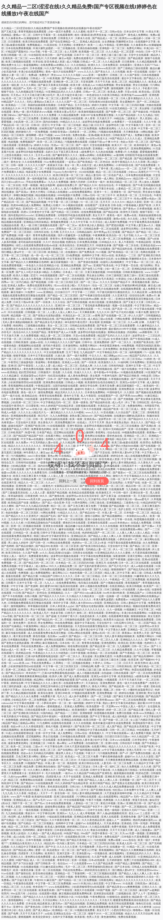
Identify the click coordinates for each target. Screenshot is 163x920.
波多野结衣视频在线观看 (98, 425)
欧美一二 (93, 45)
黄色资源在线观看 (57, 786)
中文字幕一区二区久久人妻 (103, 639)
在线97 (153, 71)
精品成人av (17, 589)
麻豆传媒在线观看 (16, 633)
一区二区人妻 (56, 729)
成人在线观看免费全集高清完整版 (47, 633)
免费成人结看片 (52, 205)
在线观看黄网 (65, 35)
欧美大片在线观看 (150, 489)
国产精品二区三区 (140, 546)
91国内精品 (47, 713)
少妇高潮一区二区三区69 (62, 760)
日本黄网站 (17, 399)
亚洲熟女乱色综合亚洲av (20, 329)
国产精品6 (75, 636)
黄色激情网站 (109, 917)
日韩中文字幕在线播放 (53, 532)
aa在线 (48, 913)
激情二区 (82, 613)
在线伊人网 (85, 907)
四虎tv (24, 212)
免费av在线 (130, 215)
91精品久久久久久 (68, 512)
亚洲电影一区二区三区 (112, 48)
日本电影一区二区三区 (137, 512)
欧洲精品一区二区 (62, 910)
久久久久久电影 (72, 75)
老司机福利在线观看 (30, 242)
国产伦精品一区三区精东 (65, 212)
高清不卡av (56, 208)
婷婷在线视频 (81, 716)
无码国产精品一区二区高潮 (73, 770)
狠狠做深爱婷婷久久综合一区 (142, 876)
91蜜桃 (6, 699)
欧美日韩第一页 (92, 719)
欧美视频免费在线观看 (106, 907)
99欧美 (51, 743)
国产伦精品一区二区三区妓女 (74, 766)
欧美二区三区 (120, 81)
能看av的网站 (87, 155)
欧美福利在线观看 (42, 796)
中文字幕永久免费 (115, 629)
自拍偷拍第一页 (127, 496)
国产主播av (148, 526)
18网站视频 (147, 131)
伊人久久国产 (136, 315)
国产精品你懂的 (25, 546)
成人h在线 (19, 836)
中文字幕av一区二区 (69, 699)
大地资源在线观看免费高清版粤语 (25, 579)
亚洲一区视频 (79, 860)
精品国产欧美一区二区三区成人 (121, 409)
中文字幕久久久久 (149, 369)
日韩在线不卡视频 (130, 743)
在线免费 (18, 763)
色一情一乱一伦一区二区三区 (48, 255)
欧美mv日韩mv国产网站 (117, 669)
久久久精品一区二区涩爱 (120, 51)
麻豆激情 (40, 816)
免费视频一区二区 (11, 562)
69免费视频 (128, 345)
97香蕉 (5, 683)
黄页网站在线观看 (15, 178)
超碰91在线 (134, 559)
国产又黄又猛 (109, 496)
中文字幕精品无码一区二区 (112, 352)
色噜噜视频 (12, 719)
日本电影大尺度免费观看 (135, 836)
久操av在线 (143, 589)
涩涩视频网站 (34, 736)
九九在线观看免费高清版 (48, 339)
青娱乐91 (30, 813)
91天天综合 (96, 222)
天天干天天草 (97, 422)
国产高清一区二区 (122, 309)
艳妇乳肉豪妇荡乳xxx (145, 820)
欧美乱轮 (123, 643)
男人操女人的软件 (18, 542)
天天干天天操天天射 (130, 679)
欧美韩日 (50, 853)
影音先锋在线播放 (43, 873)
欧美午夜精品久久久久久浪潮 (129, 162)
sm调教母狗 (146, 332)
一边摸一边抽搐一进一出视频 (65, 88)
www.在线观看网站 (60, 886)
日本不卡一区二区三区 (87, 55)
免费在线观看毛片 (83, 58)
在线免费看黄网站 (66, 582)
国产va (53, 699)
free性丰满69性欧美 (114, 592)
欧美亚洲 (133, 659)
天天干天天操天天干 (32, 913)
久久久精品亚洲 (25, 876)
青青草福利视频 (55, 359)
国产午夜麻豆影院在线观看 (95, 295)
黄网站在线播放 (117, 332)
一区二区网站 (89, 131)
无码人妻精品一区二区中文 (73, 790)
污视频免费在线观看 (76, 141)
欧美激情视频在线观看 (91, 111)
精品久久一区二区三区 (31, 482)
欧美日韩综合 (13, 552)
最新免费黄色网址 (18, 743)
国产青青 (31, 469)
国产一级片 (82, 145)
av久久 (43, 552)
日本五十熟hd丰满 (23, 302)
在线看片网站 (99, 746)
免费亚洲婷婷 (97, 709)
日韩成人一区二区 (90, 61)
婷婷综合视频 (127, 693)
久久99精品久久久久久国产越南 (63, 342)
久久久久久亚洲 (127, 128)
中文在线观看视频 (74, 800)
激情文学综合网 (89, 385)
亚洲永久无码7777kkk (146, 65)
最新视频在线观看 (124, 773)
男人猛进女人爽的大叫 (78, 158)
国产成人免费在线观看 (77, 676)
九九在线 (67, 298)
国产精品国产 (153, 696)
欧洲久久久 (94, 65)
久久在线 (67, 372)
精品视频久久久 (138, 81)
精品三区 (13, 780)
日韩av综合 (116, 31)
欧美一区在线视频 (137, 71)
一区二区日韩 (152, 679)
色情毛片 (154, 683)
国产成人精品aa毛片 (141, 449)
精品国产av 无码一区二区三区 (30, 88)
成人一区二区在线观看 (43, 860)
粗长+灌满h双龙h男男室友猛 (90, 35)
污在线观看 (100, 840)
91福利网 (123, 362)
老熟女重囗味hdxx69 (81, 415)
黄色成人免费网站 (138, 35)
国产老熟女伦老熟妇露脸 (47, 315)
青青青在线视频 (91, 643)
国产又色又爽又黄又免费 (82, 506)
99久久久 (28, 155)
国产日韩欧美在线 (79, 218)
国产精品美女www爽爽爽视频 (124, 886)
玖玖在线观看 (16, 312)
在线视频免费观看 (131, 288)
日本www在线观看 (120, 739)
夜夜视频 (67, 138)
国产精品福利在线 (122, 248)
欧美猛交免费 (128, 349)
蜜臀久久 (86, 686)
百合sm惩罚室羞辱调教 (48, 138)
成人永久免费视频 (31, 278)
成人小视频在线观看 (88, 673)
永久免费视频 (151, 542)
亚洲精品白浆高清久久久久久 (26, 843)
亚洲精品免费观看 (45, 215)
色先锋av (52, 636)
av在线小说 (36, 409)
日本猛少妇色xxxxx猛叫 (15, 68)
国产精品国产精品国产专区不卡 (85, 806)
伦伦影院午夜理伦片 (13, 405)
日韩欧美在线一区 (76, 639)
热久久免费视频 (130, 766)
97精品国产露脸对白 (17, 51)
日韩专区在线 (42, 232)
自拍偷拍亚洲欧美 (81, 288)
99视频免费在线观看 (133, 432)
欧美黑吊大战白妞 (114, 619)
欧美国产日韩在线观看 (79, 178)
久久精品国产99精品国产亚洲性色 (102, 208)
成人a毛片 (118, 402)
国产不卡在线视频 (12, 596)
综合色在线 (28, 689)
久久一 (69, 592)
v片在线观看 (128, 589)
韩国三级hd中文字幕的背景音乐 (52, 536)
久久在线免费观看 (32, 162)
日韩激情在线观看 (107, 389)
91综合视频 (82, 897)
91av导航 (35, 51)
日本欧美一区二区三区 (84, 98)
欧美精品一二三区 (16, 105)
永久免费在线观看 (31, 309)
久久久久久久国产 (35, 165)
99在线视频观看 (49, 275)
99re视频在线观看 (102, 218)
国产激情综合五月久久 (45, 529)
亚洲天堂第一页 (66, 853)
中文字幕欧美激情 (18, 739)
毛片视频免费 (87, 846)
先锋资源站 (9, 319)
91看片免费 (142, 312)
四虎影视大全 (54, 776)
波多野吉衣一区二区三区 (112, 419)
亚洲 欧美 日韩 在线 (110, 205)
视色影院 (72, 763)
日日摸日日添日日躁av (117, 736)
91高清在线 (51, 45)
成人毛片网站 (16, 709)
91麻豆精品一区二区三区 (124, 626)
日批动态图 (8, 389)
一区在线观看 (134, 121)
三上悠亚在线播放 (11, 155)
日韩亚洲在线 (124, 666)
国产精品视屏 (136, 58)
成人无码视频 (31, 686)
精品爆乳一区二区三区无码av (126, 359)
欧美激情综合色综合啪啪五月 (102, 382)
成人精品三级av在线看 (101, 319)
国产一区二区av (69, 225)
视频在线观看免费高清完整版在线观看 (24, 295)
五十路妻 (30, 619)
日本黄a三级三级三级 (89, 669)
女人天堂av (30, 158)
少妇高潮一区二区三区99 (27, 121)
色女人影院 (25, 910)
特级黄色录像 (104, 245)
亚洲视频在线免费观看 (147, 248)
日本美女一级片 (96, 182)
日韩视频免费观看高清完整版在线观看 (30, 603)
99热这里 (146, 375)
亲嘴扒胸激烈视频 (23, 195)
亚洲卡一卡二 (102, 192)
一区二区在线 (13, 185)
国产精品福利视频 (36, 202)
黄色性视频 (39, 636)
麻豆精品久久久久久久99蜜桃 (67, 412)
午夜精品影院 (144, 242)
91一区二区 (150, 750)
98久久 (44, 496)
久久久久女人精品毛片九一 (33, 412)
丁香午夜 (103, 168)
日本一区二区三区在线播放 (117, 576)
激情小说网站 (93, 516)
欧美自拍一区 (114, 235)
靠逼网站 (40, 362)
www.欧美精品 (9, 372)
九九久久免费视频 (58, 182)
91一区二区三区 (90, 202)
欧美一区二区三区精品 (50, 141)
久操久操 (60, 355)
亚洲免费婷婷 (102, 342)
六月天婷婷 (51, 58)
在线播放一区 (118, 846)
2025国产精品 (13, 208)
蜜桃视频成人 (55, 706)
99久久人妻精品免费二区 (63, 566)
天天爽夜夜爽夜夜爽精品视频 (31, 676)
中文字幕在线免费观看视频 (96, 556)
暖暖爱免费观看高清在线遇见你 (131, 900)
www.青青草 (63, 288)
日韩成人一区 (38, 78)
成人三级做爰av (144, 830)
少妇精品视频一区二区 (24, 466)
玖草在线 (38, 61)
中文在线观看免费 (54, 352)
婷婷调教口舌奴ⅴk (77, 826)
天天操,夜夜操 (112, 823)
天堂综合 (48, 278)
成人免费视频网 (71, 399)
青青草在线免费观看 (51, 395)
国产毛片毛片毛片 (119, 566)
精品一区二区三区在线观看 (111, 172)
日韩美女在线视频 (83, 552)
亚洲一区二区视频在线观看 (26, 526)
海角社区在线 (144, 903)
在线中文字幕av (11, 689)
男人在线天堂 (84, 165)
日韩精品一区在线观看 (43, 739)
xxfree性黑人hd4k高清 (95, 108)
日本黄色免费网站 (95, 392)
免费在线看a (79, 135)
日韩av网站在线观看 (79, 633)
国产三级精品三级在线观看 (133, 68)
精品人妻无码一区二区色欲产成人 (105, 175)
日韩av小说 (89, 699)
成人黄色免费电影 (78, 375)
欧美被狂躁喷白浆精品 (119, 606)
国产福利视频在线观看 (88, 750)
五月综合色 (145, 195)
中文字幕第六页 (135, 125)
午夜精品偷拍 (125, 469)
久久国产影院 (132, 75)
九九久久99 (103, 312)
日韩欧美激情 (21, 342)
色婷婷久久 (151, 643)
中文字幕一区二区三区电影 (66, 125)
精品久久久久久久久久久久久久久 (135, 880)
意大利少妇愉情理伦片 (62, 659)
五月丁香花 (72, 352)
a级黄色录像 (142, 676)
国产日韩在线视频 (77, 302)
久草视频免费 (89, 786)
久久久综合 (59, 302)
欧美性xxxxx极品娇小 (131, 38)
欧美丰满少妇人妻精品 (92, 225)
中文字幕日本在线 (104, 188)
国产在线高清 (21, 248)
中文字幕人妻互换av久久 (140, 225)
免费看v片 (121, 151)
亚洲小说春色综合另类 (98, 519)
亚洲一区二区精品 (16, 669)
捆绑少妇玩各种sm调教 (86, 298)
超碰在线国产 (16, 425)
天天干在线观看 (72, 776)
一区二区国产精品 (146, 623)
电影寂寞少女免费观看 (39, 172)
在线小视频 (31, 596)
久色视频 (133, 151)
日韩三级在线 (97, 502)
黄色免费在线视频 (33, 369)
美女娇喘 (144, 108)
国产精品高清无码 (19, 529)
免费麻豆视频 (143, 135)
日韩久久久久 (150, 886)
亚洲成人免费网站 (74, 706)
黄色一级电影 (112, 810)
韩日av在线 (108, 255)
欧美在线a (145, 91)
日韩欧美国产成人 (123, 135)
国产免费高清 (87, 252)
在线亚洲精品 (117, 586)
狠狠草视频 (20, 355)
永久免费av (22, 442)
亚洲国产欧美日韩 (35, 425)
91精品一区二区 (136, 846)
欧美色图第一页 (95, 706)
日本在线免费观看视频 (19, 48)
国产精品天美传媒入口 (79, 840)
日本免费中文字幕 (134, 790)
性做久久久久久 (83, 372)
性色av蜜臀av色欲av (145, 198)
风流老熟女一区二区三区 (61, 850)
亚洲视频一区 (26, 379)
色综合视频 (58, 242)
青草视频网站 (69, 238)
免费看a (6, 880)
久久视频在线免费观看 (147, 469)
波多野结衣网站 (130, 228)
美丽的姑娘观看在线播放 (42, 105)
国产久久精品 (102, 569)
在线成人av (88, 85)
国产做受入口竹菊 (92, 268)
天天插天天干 (105, 118)
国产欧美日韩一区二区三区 (29, 616)
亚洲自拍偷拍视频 (87, 48)
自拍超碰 (106, 673)
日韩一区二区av (140, 646)
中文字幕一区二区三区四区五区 (61, 666)
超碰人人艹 (113, 820)
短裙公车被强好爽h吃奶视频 (130, 285)
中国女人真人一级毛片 (14, 556)
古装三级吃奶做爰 (11, 686)
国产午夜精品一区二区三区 (135, 653)
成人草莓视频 (88, 813)
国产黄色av (129, 208)
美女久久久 (137, 422)
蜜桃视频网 (25, 917)
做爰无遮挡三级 (72, 589)
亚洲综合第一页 (139, 492)
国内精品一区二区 (32, 168)
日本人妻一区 (100, 766)
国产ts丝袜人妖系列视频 (146, 479)
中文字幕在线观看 (144, 309)
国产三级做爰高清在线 (15, 492)
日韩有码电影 (116, 365)
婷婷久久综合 (42, 145)
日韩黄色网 (100, 329)
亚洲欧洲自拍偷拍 (45, 766)
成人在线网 (115, 856)
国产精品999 (42, 546)
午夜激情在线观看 (23, 883)
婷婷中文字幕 (94, 703)
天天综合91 (84, 285)
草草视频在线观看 (38, 606)
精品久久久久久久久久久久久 (25, 445)
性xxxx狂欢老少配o (65, 285)
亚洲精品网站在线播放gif (145, 596)
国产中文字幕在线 (100, 716)
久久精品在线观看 (99, 826)
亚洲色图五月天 (86, 245)
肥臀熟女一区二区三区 (69, 228)
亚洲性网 (21, 486)
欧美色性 (106, 135)
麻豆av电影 (65, 58)
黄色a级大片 (150, 188)
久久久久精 (100, 365)
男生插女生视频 (152, 192)
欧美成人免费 (116, 91)
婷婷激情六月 (24, 131)
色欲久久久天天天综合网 (139, 913)
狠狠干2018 (95, 913)
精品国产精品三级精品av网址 (19, 723)
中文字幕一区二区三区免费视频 (53, 883)
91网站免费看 (48, 512)
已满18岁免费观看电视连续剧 (42, 656)
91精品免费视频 (105, 85)
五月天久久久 (67, 232)
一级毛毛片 (111, 148)
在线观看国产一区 (108, 395)
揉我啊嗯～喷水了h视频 (39, 135)
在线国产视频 (15, 569)
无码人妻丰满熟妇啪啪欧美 (18, 322)
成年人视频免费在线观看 (79, 309)
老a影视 (34, 532)
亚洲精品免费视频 (71, 265)
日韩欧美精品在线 (44, 319)
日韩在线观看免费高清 (43, 519)
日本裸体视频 (145, 208)
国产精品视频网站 (112, 516)
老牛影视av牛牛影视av (107, 372)
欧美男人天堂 (142, 633)
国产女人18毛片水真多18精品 (33, 272)
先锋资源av (7, 422)
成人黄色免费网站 (103, 165)
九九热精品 (132, 489)
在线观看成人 (95, 823)
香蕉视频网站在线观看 (21, 385)
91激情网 (70, 729)
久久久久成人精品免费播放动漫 (117, 786)
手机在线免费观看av (32, 646)
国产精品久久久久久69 (52, 596)
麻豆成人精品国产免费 (97, 88)
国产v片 (124, 753)
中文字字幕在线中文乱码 (99, 258)
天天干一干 (47, 793)
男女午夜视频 (38, 609)
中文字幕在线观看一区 (27, 703)
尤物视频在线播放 (33, 806)
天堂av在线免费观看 (84, 335)
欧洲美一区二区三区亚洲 (65, 546)
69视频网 (38, 298)
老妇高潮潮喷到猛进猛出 (22, 218)
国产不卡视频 (112, 806)
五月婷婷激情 (115, 860)
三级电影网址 (37, 776)
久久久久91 (118, 202)
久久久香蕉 (20, 793)
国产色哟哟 (8, 546)
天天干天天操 (103, 81)
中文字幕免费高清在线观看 (144, 222)
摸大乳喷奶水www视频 (39, 111)
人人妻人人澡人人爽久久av (62, 312)
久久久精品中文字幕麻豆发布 (27, 846)
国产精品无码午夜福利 (44, 716)
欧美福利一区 (151, 385)
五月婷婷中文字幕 (18, 519)
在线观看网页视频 (119, 616)
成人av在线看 (16, 659)
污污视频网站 (19, 456)
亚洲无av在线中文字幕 (133, 382)
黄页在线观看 (96, 613)
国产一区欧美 (43, 302)
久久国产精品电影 (125, 115)
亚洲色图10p (83, 853)
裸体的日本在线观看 (74, 522)
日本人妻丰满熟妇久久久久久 (137, 98)
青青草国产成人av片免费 (62, 332)
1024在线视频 (87, 172)
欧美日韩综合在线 (89, 763)
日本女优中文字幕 (134, 31)
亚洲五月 (101, 562)
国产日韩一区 (38, 542)
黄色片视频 (52, 726)
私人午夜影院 (127, 242)
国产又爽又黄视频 (148, 816)
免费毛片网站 (134, 48)
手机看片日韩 (150, 88)
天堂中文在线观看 (138, 55)
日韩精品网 (87, 666)
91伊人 (5, 399)
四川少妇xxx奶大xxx (13, 182)
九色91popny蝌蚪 (18, 776)
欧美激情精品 (126, 676)
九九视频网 (123, 646)
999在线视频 (114, 272)
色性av (65, 780)
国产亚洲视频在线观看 (78, 579)
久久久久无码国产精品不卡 (115, 282)
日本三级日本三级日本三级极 (110, 659)
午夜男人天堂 (85, 329)
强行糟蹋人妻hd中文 (13, 252)
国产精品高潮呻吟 (143, 656)
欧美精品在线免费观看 (53, 258)
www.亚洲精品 (45, 292)
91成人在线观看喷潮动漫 (20, 733)
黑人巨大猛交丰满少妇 (70, 95)
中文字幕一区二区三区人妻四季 (51, 98)
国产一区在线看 (30, 750)
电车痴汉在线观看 (88, 582)
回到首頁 (97, 481)
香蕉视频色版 (24, 489)
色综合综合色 (106, 185)
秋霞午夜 (30, 432)
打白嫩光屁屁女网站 (52, 866)
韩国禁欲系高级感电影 (95, 359)
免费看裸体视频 (64, 198)
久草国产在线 (133, 482)
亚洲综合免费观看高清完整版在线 (134, 298)
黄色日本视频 (108, 803)
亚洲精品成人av (22, 800)
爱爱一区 (40, 850)
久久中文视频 (142, 649)
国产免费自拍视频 (140, 753)
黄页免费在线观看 (130, 526)
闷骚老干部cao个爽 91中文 (104, 141)
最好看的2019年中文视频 (123, 329)
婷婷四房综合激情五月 (98, 870)
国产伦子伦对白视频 (123, 312)
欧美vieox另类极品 (144, 713)
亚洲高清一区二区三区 (15, 58)
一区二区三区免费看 (27, 118)
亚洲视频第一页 (17, 770)
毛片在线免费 (53, 773)
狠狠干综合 (8, 91)
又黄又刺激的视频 (95, 272)
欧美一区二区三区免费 (19, 98)
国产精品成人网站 (23, 850)
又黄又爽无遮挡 (151, 506)
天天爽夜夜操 (131, 131)
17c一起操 (148, 352)
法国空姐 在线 (44, 689)
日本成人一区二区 (73, 272)
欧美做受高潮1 (47, 890)
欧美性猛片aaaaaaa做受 (134, 95)
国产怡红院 (135, 192)
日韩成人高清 (72, 68)
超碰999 (79, 389)
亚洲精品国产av (136, 592)
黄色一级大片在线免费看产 (61, 71)
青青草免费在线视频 (44, 235)
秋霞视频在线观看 (144, 519)
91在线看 (128, 883)
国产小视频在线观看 (112, 582)
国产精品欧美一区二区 (122, 686)
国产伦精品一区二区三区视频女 (36, 823)
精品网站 (39, 679)
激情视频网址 (19, 606)
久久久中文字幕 (79, 222)
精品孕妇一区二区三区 (105, 158)
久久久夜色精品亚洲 (93, 820)
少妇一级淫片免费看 (60, 31)
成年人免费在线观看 (72, 549)
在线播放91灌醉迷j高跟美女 (130, 415)
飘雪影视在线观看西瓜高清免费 (73, 148)
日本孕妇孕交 (140, 739)
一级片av (68, 773)
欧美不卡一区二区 (97, 31)
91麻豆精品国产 (117, 35)
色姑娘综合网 (77, 509)
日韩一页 (38, 419)
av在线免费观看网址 (81, 192)
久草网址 (58, 663)
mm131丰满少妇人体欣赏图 (88, 883)
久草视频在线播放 (119, 379)
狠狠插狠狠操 (139, 616)
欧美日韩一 (49, 55)
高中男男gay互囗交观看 (107, 232)
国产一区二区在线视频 (72, 275)
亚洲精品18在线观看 (72, 118)
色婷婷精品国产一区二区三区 (99, 532)
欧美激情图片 (80, 709)
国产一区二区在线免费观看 (145, 673)
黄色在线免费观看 (53, 309)
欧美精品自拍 (30, 395)
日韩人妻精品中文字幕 (134, 603)
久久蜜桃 (101, 616)
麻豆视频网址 (117, 853)
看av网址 (62, 743)
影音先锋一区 (63, 793)
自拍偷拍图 (67, 389)
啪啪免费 (18, 619)
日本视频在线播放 (17, 639)
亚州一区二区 (153, 125)
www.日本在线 (62, 135)
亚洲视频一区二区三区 (114, 322)
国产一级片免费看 (77, 355)
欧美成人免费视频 (27, 128)
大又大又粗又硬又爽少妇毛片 (39, 95)
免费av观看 (114, 840)
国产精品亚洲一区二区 (103, 646)
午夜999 (38, 880)
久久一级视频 (115, 609)
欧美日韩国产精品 (100, 783)
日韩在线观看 (121, 673)
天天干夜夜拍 (46, 198)
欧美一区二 (107, 298)
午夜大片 (90, 753)
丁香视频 (103, 506)
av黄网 (96, 315)
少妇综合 (32, 893)
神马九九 (82, 499)
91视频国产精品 (34, 763)
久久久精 (146, 766)
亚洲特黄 (141, 693)
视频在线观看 (86, 238)
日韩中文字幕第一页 (44, 35)
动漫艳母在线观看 (61, 723)
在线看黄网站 (104, 155)
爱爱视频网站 (140, 319)
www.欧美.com (21, 663)
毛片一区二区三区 (75, 866)
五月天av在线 (43, 155)
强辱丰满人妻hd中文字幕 (126, 452)
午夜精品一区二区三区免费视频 (128, 579)
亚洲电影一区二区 (11, 810)
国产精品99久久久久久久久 (143, 419)
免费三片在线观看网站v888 (139, 860)
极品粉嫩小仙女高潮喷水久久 (82, 526)
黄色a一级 (19, 111)
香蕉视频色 (54, 362)
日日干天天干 (56, 836)
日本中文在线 (95, 810)
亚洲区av (62, 813)
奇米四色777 (33, 673)
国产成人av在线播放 (17, 78)
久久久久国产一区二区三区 (72, 101)
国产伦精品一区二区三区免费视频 (78, 880)
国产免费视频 (9, 235)
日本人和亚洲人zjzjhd (62, 606)
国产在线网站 (66, 750)
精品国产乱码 (48, 516)
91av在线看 (7, 873)
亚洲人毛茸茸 (134, 750)
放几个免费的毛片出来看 (78, 188)
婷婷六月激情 (100, 105)
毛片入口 (62, 696)
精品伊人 (156, 55)
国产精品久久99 (88, 185)
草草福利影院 (16, 496)
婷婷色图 (25, 719)
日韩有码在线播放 (26, 462)
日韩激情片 (45, 372)
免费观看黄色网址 (39, 556)
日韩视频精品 (153, 315)
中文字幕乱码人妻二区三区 (101, 509)
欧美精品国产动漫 (18, 502)
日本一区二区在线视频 (71, 519)
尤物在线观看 (153, 105)
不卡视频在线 (123, 185)
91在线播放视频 (30, 866)
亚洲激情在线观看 (97, 522)
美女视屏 (94, 322)
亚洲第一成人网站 (104, 178)
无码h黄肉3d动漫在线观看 (104, 101)
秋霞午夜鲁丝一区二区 (105, 833)
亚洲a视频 (93, 135)
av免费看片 (118, 121)
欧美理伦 (23, 609)
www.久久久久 (86, 71)
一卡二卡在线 (103, 309)
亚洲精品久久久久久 (132, 639)
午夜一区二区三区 (52, 51)
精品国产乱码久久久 (141, 355)
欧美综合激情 (46, 693)
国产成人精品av (42, 910)
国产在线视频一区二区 (114, 315)
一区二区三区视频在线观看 (102, 873)
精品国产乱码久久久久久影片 (114, 335)
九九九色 (7, 793)
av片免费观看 (76, 743)
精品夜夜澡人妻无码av (50, 903)
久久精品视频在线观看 (24, 693)
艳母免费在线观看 (21, 298)
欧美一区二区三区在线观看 (16, 349)
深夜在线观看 (41, 238)
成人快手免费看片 (79, 696)
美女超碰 (87, 656)
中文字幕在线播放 (32, 108)
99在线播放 (143, 729)
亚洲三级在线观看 (148, 275)
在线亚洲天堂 (9, 482)
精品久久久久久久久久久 (123, 746)
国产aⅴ (24, 409)
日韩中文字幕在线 (100, 770)
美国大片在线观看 (84, 890)
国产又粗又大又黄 (133, 302)
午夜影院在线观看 (55, 168)
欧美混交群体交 (42, 917)
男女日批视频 (141, 85)
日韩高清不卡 (129, 466)
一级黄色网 (65, 716)
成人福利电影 (120, 716)
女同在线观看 (147, 770)
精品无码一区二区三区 (129, 439)
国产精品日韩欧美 (129, 375)
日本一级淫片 (62, 278)
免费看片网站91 (89, 345)
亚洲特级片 (66, 726)
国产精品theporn (71, 78)
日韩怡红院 (143, 402)
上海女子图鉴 (147, 218)
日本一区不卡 (153, 51)
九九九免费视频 (59, 415)
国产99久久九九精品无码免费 (33, 506)
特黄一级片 (25, 235)
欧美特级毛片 (142, 145)
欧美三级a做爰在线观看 (125, 442)
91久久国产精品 (53, 68)
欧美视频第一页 (32, 449)
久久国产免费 (31, 552)
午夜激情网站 (31, 626)
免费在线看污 (62, 689)
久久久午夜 (150, 121)
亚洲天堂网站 (135, 556)
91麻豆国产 (50, 880)
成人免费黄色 (25, 816)
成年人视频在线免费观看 (94, 586)
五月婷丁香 (145, 168)
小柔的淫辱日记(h (121, 910)
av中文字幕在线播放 (113, 750)
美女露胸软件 (128, 101)
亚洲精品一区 (63, 873)
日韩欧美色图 (53, 780)
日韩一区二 (33, 486)
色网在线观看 (148, 252)
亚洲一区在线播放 (138, 429)
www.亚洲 (88, 75)
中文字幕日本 (95, 836)
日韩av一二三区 (113, 663)
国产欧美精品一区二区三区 (123, 252)
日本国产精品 (66, 105)
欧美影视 (80, 917)
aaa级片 (63, 636)
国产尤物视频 (126, 399)
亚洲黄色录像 (129, 816)
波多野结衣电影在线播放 (92, 332)
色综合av (63, 863)
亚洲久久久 (17, 856)
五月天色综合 (83, 105)
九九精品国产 (88, 352)
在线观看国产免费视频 (94, 379)
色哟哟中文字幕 (91, 255)
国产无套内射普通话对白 (93, 566)
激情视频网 (117, 88)
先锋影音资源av (59, 131)
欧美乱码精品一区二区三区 (122, 182)
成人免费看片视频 (141, 733)
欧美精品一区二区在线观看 (103, 653)
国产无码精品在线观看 (19, 786)
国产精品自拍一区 (90, 512)
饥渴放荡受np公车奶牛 (34, 375)
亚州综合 (42, 592)
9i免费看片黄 (48, 696)
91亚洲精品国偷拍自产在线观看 (43, 522)
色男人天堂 (93, 917)
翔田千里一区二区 (22, 803)
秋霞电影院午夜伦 (143, 723)
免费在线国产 (112, 836)
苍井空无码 (134, 826)
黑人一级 (26, 225)
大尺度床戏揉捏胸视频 (145, 552)
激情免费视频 (46, 392)
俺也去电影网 (48, 185)
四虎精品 (6, 35)
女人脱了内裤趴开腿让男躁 (145, 719)
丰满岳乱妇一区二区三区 (77, 315)
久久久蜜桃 (79, 31)
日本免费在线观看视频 (139, 175)
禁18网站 (36, 643)
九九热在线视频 (105, 151)
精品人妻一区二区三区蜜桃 (56, 335)
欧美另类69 (141, 663)
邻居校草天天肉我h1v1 (73, 810)
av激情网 (118, 155)
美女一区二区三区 (57, 325)
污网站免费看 (123, 319)
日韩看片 (11, 582)
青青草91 (55, 238)
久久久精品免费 (111, 61)
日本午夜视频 (78, 653)
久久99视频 (139, 238)
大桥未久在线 (83, 38)
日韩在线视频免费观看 (36, 539)
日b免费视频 (73, 255)
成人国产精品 (115, 726)
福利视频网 (135, 352)
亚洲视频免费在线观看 (24, 415)
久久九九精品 (145, 115)
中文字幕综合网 (54, 746)
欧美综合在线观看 (40, 248)
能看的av (35, 502)
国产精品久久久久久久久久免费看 (37, 115)
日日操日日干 (63, 292)
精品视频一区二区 (21, 315)
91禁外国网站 (80, 502)
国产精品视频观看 (144, 158)
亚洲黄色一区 (119, 192)
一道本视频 (145, 466)
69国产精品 (22, 860)
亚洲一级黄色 (81, 402)
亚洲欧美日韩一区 (136, 803)
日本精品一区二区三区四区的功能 (75, 562)
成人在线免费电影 (63, 856)
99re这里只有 (18, 893)
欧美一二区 (133, 776)
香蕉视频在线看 (141, 282)
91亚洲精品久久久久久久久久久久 (86, 609)
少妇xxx (132, 172)
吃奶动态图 (142, 773)
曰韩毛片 (70, 613)
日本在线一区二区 (70, 643)
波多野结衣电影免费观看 (96, 121)
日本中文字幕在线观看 (41, 355)
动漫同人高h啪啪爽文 (112, 262)
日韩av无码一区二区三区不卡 (99, 195)
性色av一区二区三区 (63, 145)
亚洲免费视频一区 (107, 693)
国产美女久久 (103, 71)
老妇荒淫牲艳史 (28, 372)
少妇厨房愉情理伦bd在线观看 (25, 382)
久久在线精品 (79, 65)
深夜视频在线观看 (85, 405)
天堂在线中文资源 (26, 422)
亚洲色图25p (25, 145)
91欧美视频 (54, 78)
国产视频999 (147, 659)
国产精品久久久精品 (64, 329)
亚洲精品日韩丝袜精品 (36, 222)
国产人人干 (139, 893)
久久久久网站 (29, 85)
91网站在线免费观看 (59, 542)
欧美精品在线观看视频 (82, 492)
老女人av (134, 813)
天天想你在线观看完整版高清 (91, 626)
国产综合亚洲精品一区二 (64, 41)
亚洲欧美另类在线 (115, 776)
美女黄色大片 (46, 422)
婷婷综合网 (17, 683)
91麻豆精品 (151, 395)
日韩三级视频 (42, 349)
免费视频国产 (28, 141)
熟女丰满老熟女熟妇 (118, 422)
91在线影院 (34, 55)
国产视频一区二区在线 (126, 245)
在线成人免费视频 (141, 522)
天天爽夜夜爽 (87, 312)
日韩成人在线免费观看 (145, 866)
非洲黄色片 (80, 45)
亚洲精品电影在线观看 (145, 268)
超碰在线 (42, 659)
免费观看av (122, 599)
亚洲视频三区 (38, 743)
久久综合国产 (123, 412)
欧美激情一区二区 (108, 98)
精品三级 (88, 125)
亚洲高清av (90, 419)
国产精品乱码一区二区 (50, 619)
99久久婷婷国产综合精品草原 (57, 405)
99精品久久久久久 (70, 121)
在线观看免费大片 (73, 683)
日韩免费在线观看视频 (52, 569)
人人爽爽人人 (13, 258)
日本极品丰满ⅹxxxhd (90, 349)
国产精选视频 (39, 282)
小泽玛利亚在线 (125, 165)
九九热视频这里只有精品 (30, 91)
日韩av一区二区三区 (94, 91)
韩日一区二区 (59, 506)
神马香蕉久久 (31, 452)
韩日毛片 (43, 415)
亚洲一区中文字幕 (45, 733)
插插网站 (126, 820)
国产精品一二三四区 (67, 713)
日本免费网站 (111, 349)
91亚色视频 (107, 412)
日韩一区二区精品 (36, 836)
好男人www (48, 228)
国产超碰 (51, 616)
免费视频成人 (35, 45)
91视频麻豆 (130, 609)
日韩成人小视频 (74, 382)
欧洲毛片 (6, 195)
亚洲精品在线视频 (71, 719)
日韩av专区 (117, 876)
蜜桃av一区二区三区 (52, 756)
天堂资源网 (87, 81)
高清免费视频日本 (65, 422)
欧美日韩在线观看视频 (122, 903)
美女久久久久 (100, 579)
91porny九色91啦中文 (65, 172)
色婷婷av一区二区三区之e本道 (89, 542)
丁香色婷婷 (36, 639)
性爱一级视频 (31, 185)
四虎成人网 (86, 365)
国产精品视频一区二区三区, (125, 506)
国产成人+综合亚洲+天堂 (56, 502)
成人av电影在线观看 (142, 566)
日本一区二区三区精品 (88, 576)
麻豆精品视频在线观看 (19, 238)
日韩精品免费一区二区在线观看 (101, 228)
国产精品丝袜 (111, 212)
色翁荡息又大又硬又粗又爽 (75, 369)
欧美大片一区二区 (122, 145)
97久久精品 (61, 218)
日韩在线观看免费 (35, 709)
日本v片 (52, 379)
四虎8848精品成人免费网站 (26, 205)
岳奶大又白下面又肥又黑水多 (62, 151)
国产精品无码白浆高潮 (141, 569)
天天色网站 (65, 45)
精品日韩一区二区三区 (20, 138)
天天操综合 (92, 683)
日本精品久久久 (108, 242)
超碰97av (130, 756)
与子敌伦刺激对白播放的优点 (114, 292)
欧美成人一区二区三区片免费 (82, 756)
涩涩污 (45, 125)
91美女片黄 (152, 31)
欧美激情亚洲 (66, 739)
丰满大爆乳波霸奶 (43, 48)
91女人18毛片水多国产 (63, 669)
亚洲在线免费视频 (26, 629)
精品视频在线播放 (45, 195)
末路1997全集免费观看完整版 (97, 115)
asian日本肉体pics (120, 522)
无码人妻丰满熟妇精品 (124, 462)
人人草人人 (56, 188)
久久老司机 (14, 449)
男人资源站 (146, 118)
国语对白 (30, 659)
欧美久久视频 (21, 275)
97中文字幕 (17, 586)
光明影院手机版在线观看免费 (142, 155)
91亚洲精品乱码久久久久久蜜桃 (64, 91)
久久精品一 (73, 168)
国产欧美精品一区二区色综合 (94, 162)
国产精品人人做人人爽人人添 (105, 536)
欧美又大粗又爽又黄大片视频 (30, 476)
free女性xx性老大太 (97, 138)
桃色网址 (18, 325)
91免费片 (30, 292)
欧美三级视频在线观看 (19, 61)
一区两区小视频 (64, 876)
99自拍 (140, 51)
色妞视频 (13, 141)
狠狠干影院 (146, 212)
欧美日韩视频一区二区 (14, 55)
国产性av (40, 803)
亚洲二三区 (139, 412)
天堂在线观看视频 (100, 145)
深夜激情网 (119, 556)
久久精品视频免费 (147, 61)
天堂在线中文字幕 (118, 546)
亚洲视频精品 (114, 502)
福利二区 (115, 766)
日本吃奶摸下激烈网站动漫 (86, 689)
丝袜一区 (121, 689)
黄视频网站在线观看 (30, 345)
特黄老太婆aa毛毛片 (65, 111)
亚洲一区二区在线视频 (48, 870)
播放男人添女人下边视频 (70, 753)
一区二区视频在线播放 (78, 663)
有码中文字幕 (61, 603)
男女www (56, 75)
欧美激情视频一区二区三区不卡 (115, 198)
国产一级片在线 (11, 395)
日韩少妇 (75, 786)
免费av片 (151, 295)
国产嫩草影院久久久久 (65, 155)
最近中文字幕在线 (131, 78)
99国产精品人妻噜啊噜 (128, 863)
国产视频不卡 (153, 639)
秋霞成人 (33, 793)
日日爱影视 (32, 405)
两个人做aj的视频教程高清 (112, 813)
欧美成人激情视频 (55, 826)
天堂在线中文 (105, 623)
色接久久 (90, 389)
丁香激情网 (78, 873)
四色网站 (132, 332)
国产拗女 (60, 840)
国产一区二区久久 (121, 342)
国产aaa (87, 265)
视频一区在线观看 (122, 305)
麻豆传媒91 (17, 292)
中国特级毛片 (115, 392)
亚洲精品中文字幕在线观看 (92, 729)
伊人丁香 (130, 402)
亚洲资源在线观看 (104, 893)
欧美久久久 (44, 629)
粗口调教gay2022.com (116, 355)
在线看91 (154, 806)
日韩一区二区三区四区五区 (63, 282)
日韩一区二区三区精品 (123, 729)
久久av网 (133, 322)
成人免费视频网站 (40, 572)
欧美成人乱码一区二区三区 (132, 843)
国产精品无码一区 (106, 399)
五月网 (54, 232)
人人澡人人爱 (43, 365)
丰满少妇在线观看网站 (31, 71)
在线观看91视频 (48, 893)
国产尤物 (63, 379)
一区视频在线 (100, 853)
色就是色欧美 (87, 616)
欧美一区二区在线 (21, 746)
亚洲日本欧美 (63, 693)
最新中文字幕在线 (85, 623)
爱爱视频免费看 (149, 151)
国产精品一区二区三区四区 (63, 295)
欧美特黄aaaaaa (106, 699)
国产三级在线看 (140, 379)
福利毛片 (124, 148)
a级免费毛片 (87, 151)
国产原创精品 (95, 619)
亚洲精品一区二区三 (136, 435)
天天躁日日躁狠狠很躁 (91, 760)
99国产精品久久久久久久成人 (126, 138)
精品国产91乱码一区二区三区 (94, 649)
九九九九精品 (73, 359)
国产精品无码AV (15, 673)
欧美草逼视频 (41, 188)
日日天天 (99, 125)
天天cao (124, 833)
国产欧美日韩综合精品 (93, 546)
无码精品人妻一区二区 (99, 549)
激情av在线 (119, 218)
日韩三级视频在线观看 (45, 225)
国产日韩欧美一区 (45, 863)
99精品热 (119, 118)
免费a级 (33, 75)
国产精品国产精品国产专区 (28, 435)
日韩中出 (87, 342)
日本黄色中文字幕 (39, 212)
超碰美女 (126, 897)
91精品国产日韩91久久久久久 (57, 576)
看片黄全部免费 (22, 636)
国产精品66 (27, 783)
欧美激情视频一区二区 (34, 729)
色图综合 (71, 242)
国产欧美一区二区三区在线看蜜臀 (116, 325)
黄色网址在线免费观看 (38, 856)
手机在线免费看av (36, 182)
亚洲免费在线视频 (53, 382)
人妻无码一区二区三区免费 (116, 763)
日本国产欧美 (146, 746)
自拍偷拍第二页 (94, 743)
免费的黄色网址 (108, 128)
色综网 (12, 816)
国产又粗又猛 (9, 31)
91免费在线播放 (123, 656)
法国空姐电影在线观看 (66, 385)
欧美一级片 (144, 840)
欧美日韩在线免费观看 (36, 41)
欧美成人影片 (57, 178)
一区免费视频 (41, 131)
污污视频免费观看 (147, 349)
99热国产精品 (72, 833)
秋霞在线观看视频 (142, 669)
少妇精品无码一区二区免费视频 (29, 699)
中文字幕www (113, 883)
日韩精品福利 (84, 232)
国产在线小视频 (10, 479)
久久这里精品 (25, 319)
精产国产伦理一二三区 (19, 419)
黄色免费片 (20, 623)
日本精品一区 (21, 532)
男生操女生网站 (96, 275)
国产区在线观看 (71, 409)
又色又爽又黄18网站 (27, 756)
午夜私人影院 (84, 529)
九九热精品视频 (15, 813)
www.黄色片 (36, 58)
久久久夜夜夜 (123, 800)
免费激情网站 (135, 405)
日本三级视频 (112, 589)
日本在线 (31, 903)
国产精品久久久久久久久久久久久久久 (32, 305)
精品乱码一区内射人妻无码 (59, 843)
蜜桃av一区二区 (22, 35)
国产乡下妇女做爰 (23, 863)
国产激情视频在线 (102, 369)
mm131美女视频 (37, 456)
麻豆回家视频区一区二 (64, 262)
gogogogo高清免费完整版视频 (59, 499)
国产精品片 (128, 232)
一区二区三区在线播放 (127, 425)
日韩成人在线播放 (57, 192)
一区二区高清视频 (113, 913)
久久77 (19, 509)
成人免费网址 (66, 733)
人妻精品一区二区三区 (129, 188)
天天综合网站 (50, 900)
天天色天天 (105, 900)
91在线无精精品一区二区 (124, 108)
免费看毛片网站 (10, 278)
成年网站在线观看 (54, 639)
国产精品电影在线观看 (46, 389)
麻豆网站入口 (60, 572)
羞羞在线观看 (13, 576)
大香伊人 (97, 663)
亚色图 (57, 372)
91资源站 (121, 278)
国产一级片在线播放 (126, 369)
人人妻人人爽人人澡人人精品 (134, 532)
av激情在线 (155, 292)
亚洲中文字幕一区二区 (139, 365)
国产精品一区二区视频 (31, 559)
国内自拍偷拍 (51, 121)
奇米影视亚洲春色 (109, 345)
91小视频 (101, 252)
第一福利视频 (76, 703)
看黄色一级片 (115, 215)
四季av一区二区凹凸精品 (15, 282)
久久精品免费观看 (122, 649)
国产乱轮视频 (65, 55)
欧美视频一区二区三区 (92, 51)
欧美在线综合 (67, 245)
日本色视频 (36, 68)
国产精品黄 (126, 158)
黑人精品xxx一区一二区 (124, 168)
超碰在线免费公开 (67, 185)
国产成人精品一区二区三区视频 (43, 589)
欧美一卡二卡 (29, 649)
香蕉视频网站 (107, 850)
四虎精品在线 (24, 653)
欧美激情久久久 (107, 362)
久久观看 (79, 138)
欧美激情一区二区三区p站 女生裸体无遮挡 (105, 339)
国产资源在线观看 (88, 262)
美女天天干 (99, 215)
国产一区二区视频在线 (134, 806)
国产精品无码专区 (38, 669)
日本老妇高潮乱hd (64, 830)
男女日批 (81, 319)
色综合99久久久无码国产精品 (30, 332)
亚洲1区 (12, 365)
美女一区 (69, 165)
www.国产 (16, 796)
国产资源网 (32, 586)
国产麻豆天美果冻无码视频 (53, 85)
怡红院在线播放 (57, 375)
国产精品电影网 (65, 319)
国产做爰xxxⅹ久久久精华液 (136, 907)
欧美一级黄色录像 (23, 870)
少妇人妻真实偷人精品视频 (142, 278)
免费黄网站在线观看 (32, 780)
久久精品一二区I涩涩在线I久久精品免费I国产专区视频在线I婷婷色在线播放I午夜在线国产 (51, 28)
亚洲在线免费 (49, 38)
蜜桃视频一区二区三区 (96, 559)
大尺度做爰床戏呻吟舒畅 (118, 793)
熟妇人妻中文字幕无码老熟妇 (119, 703)
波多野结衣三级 (115, 125)
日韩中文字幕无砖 (52, 907)
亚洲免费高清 (127, 389)
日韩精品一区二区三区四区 (111, 58)
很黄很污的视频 (132, 536)
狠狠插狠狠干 (119, 569)
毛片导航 (128, 235)
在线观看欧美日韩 (75, 836)
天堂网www (112, 706)
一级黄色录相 (9, 559)
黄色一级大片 (29, 392)
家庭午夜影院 (45, 830)
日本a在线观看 (97, 860)
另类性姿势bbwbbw (148, 870)
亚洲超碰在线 (83, 856)
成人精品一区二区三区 (65, 365)
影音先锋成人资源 (54, 61)
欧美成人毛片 (42, 613)
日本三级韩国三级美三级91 (121, 275)
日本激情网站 (71, 345)
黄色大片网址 (38, 192)
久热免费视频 (43, 329)
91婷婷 (148, 359)
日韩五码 (150, 302)
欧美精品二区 (56, 252)
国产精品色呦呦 (103, 415)
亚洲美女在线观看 (53, 526)
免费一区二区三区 (104, 666)
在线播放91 (71, 252)
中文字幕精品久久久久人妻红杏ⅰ (142, 476)
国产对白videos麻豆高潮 (88, 592)
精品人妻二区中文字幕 (117, 572)
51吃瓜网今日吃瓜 (124, 623)
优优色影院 (51, 108)
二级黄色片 (131, 118)
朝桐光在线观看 (56, 609)
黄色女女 (16, 162)
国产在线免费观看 (145, 165)
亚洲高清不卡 (36, 773)
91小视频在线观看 (73, 205)
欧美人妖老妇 (19, 833)
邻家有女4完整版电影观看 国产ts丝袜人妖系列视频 (74, 679)
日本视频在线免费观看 (73, 736)
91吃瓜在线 (74, 532)
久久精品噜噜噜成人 (59, 709)
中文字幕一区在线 (122, 519)
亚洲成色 (126, 823)
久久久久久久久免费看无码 (32, 472)
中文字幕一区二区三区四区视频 (127, 105)
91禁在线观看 (84, 659)
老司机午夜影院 (52, 345)
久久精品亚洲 (140, 292)
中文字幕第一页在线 (127, 265)
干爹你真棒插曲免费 (112, 756)
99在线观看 (32, 399)
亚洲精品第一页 (49, 810)
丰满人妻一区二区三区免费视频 (113, 238)
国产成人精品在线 (52, 833)
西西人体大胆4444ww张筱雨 (86, 603)
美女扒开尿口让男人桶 (19, 188)
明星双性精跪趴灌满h (148, 345)
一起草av (71, 162)
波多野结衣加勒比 (50, 399)
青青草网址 (81, 876)
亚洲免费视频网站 (141, 148)
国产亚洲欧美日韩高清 (26, 713)
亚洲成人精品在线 (90, 41)
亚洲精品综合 (112, 603)
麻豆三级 (137, 572)
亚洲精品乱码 (79, 536)
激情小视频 (52, 369)
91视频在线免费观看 (132, 372)
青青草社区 (63, 860)
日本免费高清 (110, 65)
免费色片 (44, 75)
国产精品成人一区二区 (105, 38)
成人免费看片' (52, 409)
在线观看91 (126, 65)
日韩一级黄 (17, 165)
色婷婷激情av (46, 218)
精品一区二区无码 (18, 826)
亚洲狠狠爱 (86, 713)
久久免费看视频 (30, 335)
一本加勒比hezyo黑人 (136, 516)
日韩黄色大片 (66, 38)
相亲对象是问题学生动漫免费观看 (112, 723)
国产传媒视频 (95, 736)
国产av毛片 (39, 800)
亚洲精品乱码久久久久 (56, 268)
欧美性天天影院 (129, 212)
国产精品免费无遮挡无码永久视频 (20, 790)
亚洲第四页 (130, 856)
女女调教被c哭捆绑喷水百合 (118, 41)
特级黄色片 (155, 319)
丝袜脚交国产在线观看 (52, 128)
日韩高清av (141, 883)
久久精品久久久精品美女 (80, 596)
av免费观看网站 (73, 208)
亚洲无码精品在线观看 (80, 569)
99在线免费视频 (147, 329)
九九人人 (49, 582)
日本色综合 (147, 228)
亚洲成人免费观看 (93, 776)
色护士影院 (125, 509)
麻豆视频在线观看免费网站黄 (75, 893)
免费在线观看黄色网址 (40, 285)
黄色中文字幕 (72, 395)
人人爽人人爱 (153, 790)
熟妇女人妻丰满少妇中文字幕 (87, 629)
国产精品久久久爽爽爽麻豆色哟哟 (30, 262)
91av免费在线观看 (54, 162)
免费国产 (40, 379)
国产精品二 (149, 863)
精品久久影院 (134, 202)
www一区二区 (54, 800)
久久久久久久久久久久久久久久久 (78, 900)
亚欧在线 (156, 686)
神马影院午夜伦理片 (76, 322)
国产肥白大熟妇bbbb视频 (125, 445)
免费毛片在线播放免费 (106, 288)
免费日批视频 (124, 713)
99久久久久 (82, 830)
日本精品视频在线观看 (41, 148)
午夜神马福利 (110, 375)
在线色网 (112, 562)
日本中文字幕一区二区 (30, 582)
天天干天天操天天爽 (121, 830)
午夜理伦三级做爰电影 (21, 362)
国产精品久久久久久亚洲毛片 (22, 516)
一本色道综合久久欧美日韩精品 (102, 95)
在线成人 (82, 422)
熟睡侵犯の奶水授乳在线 (46, 719)
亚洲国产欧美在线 (103, 265)
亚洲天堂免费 (107, 385)
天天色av (16, 95)
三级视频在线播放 (35, 325)
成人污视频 (72, 61)
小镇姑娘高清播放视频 (60, 816)
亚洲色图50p (113, 613)
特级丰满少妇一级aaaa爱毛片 (133, 499)
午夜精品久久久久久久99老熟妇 (51, 653)
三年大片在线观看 (91, 409)
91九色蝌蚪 (43, 723)
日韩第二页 (116, 75)
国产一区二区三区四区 (125, 890)
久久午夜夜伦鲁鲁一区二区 (65, 820)
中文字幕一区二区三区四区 (16, 339)
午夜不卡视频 (94, 800)
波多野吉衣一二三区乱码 (146, 335)
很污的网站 (147, 265)
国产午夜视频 (118, 559)
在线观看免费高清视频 (103, 539)
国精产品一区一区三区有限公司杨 (35, 288)
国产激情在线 (57, 496)
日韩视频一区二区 (35, 312)
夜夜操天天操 (55, 165)
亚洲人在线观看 (110, 816)
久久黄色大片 (146, 462)
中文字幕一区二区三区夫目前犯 (64, 559)
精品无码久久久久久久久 (69, 392)
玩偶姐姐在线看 (10, 225)
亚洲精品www (124, 178)
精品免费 (28, 766)
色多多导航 (57, 613)
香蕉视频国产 (133, 582)
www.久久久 (92, 412)
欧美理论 (145, 442)
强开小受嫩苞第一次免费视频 (74, 235)
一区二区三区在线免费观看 (142, 472)
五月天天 (105, 202)
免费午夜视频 (119, 826)
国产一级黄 (77, 780)
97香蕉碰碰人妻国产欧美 (137, 205)
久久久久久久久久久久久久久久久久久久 (29, 175)
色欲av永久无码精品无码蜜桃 (37, 753)
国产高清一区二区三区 (71, 516)
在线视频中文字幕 (145, 41)
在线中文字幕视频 (63, 917)
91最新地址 (155, 613)
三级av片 (38, 746)
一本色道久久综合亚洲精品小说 (41, 265)
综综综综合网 (137, 295)
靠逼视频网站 (31, 65)
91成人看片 (8, 509)
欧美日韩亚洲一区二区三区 (68, 175)
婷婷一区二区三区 (116, 709)
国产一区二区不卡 (146, 780)
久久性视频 (119, 71)
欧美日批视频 (97, 302)
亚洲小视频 (136, 643)
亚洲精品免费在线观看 (87, 816)
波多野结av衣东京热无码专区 (83, 496)
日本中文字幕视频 (11, 158)
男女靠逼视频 (123, 85)
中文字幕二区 (146, 609)
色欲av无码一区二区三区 (134, 141)
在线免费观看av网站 (131, 529)
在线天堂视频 (152, 556)
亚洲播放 (97, 148)
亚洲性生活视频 (49, 118)
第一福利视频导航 (37, 178)
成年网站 (74, 379)
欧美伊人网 (56, 676)
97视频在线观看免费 (40, 81)
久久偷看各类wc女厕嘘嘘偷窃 (23, 38)
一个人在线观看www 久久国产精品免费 (91, 863)
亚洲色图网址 (109, 643)
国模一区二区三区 (48, 649)
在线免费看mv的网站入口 (55, 65)
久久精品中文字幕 (143, 763)
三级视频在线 (124, 893)
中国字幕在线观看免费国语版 (125, 542)
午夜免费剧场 (98, 897)
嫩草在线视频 (67, 529)
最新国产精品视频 (57, 492)
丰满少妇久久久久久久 (79, 599)
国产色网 (13, 913)
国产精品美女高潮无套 (137, 726)
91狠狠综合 (113, 897)
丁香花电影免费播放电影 (96, 305)
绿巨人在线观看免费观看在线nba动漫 (37, 245)
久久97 (47, 242)
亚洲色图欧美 (114, 302)
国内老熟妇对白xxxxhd (21, 215)
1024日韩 (38, 489)
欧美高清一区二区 (127, 195)
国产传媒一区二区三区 (64, 349)
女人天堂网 (71, 51)
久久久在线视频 (109, 526)
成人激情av (41, 566)
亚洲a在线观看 (150, 559)
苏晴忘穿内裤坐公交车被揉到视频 (59, 686)
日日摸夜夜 (14, 41)
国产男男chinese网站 (132, 395)
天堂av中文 (102, 846)
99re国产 (86, 833)
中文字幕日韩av (143, 305)
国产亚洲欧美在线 (101, 790)
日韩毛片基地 (68, 649)
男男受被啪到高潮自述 (100, 866)
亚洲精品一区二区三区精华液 (69, 248)
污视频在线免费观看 (110, 131)
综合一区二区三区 (102, 285)
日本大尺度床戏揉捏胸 (77, 746)
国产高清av (22, 192)
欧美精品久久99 (11, 108)
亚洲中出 (18, 907)
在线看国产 (91, 205)
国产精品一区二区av (147, 232)
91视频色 (21, 148)
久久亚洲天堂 (120, 295)
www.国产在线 (61, 629)
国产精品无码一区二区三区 (39, 562)
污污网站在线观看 (86, 796)
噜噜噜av (138, 910)
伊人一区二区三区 (123, 549)
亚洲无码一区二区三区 (36, 208)
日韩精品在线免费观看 (83, 325)
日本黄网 (75, 268)
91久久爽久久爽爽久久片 (42, 770)
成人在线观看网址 (108, 796)
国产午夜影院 (26, 365)
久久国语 (129, 392)
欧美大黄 (75, 85)
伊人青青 (90, 118)
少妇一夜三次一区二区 (117, 268)
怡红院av (118, 790)
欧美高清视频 (31, 258)
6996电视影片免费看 (69, 195)
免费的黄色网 (143, 549)
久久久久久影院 (145, 756)
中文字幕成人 (26, 566)
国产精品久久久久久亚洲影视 (40, 897)
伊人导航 (6, 836)
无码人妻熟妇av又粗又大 (41, 101)
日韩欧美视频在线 (133, 272)
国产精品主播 (31, 576)
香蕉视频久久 (97, 733)
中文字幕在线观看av (117, 733)
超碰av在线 (36, 342)
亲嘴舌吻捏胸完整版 (70, 108)
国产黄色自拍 (33, 907)
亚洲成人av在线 (71, 362)
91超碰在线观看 (55, 579)
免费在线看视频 (127, 917)
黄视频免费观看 (60, 222)
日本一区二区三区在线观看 (134, 562)
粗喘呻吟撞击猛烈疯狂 (38, 509)
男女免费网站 (46, 623)
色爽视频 (23, 572)
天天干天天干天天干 (147, 786)
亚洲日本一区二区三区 (68, 305)
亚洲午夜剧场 (75, 425)
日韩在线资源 (154, 592)
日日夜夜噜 (128, 61)
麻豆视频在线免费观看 (51, 158)
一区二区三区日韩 (36, 252)
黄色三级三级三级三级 (114, 55)
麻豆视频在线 (50, 643)
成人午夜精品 (107, 45)
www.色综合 (130, 840)
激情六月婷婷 (78, 182)
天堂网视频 (37, 826)
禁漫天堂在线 (140, 800)
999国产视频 (103, 890)
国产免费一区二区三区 (119, 111)
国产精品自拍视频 (74, 903)
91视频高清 (71, 907)
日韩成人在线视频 (33, 359)
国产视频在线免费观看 (148, 392)
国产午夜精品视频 (140, 339)
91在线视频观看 (56, 425)
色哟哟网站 (29, 830)
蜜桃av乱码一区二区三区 (106, 633)
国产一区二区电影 (101, 696)
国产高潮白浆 (149, 425)
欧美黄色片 (135, 716)
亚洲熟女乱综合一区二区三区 (70, 913)
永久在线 (133, 218)
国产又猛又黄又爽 (22, 880)
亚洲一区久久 (133, 88)
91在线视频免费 (44, 783)
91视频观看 (111, 679)
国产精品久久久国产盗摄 (32, 760)
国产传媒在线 (141, 111)
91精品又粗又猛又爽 (30, 268)
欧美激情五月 (104, 492)
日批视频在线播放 (78, 539)
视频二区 (108, 689)
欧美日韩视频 (134, 586)
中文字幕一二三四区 (84, 292)
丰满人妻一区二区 (112, 512)
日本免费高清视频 (87, 242)
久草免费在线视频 (85, 198)
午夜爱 (27, 796)
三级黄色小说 (131, 502)
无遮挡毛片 (9, 128)
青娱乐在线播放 (99, 830)
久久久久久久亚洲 (67, 846)
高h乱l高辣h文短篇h (59, 552)
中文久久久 (96, 355)
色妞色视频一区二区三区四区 (22, 512)
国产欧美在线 (24, 389)
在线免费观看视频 (91, 212)
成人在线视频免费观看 (138, 456)
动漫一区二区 (150, 482)
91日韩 (17, 592)
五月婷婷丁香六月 (67, 616)
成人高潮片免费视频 (116, 222)
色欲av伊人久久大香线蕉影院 (27, 726)
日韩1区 (36, 125)
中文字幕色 (39, 786)
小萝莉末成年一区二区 (130, 539)
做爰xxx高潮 (8, 472)
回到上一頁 (68, 481)
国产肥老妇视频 (115, 225)
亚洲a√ (121, 803)
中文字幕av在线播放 (32, 439)
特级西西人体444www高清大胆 (99, 68)
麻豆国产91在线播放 (99, 248)
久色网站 (56, 272)
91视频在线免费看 (85, 910)
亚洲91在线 (112, 743)
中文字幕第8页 (75, 258)
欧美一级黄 (76, 419)
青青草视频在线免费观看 (32, 31)
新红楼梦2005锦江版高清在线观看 (101, 78)
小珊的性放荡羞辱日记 (141, 689)
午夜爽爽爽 (98, 235)
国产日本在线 (123, 866)
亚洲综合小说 (66, 897)
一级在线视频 (31, 810)
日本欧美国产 (16, 432)
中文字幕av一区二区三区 (140, 262)
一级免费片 (102, 75)
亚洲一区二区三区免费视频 (82, 128)
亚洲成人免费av (16, 285)
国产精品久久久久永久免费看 (22, 696)
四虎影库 (74, 131)
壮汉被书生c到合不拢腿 (102, 499)
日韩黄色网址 (106, 880)
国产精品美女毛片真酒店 (100, 278)
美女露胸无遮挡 (103, 656)
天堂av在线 (131, 91)
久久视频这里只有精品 (125, 770)
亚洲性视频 (123, 45)
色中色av (156, 402)
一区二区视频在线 (65, 48)
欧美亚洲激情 (16, 656)
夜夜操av (127, 633)
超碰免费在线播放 (55, 806)
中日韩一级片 (121, 492)
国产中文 (51, 846)
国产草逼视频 (53, 298)
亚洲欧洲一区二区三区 (66, 81)
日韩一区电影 (141, 823)
